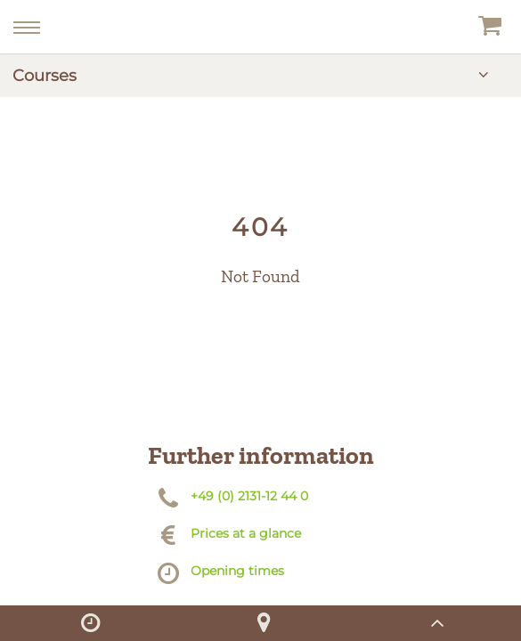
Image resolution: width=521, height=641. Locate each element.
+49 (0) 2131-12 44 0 (249, 496)
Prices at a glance (246, 533)
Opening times (237, 571)
